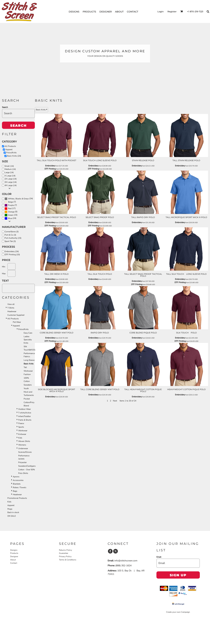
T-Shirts (10, 308)
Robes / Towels (19, 487)
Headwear (11, 311)
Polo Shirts (23, 473)
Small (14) (9, 166)
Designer (14, 556)
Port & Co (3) (10, 235)
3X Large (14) (11, 182)
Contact (13, 563)
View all (11, 304)
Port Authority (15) (13, 238)
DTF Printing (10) (12, 254)
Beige (10, 202)
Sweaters (28, 385)
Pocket (27, 398)
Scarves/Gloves (25, 452)
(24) (19, 198)
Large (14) (9, 172)
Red (10, 208)
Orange (11, 211)
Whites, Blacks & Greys (18, 198)
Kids (20, 437)
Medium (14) (10, 169)
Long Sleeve (29, 360)
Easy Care (28, 333)
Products (14, 553)
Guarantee (63, 553)
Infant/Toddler (24, 416)
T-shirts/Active (24, 412)
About (13, 559)
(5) (11, 211)
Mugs (9, 509)
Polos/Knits (11, 152)
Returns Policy (65, 550)
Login (160, 11)
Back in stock (13, 512)
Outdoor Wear (24, 409)
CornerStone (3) (12, 231)
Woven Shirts (24, 441)
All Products (10, 146)
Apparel (8, 149)
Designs (13, 550)
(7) (10, 202)
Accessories (18, 480)
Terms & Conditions (67, 559)
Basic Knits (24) (14, 156)
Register (171, 11)
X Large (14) (10, 175)
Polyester (22, 462)
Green (10, 215)
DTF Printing (50, 169)
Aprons (16, 476)
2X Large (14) (11, 179)
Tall (25, 367)
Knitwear (22, 434)
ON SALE (11, 516)
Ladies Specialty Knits (28, 339)
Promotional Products (17, 498)
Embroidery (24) (12, 251)
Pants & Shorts (24, 420)
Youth (26, 388)
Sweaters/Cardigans (27, 466)
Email (158, 557)
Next (115, 400)
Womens (22, 445)
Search (5, 107)
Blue (10, 218)
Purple (11, 205)
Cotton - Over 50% (26, 469)
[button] (181, 11)
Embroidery (50, 165)
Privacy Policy (65, 556)
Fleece (21, 423)
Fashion (27, 374)
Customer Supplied (15, 315)
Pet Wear (17, 322)
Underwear (23, 448)
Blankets (17, 484)
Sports (21, 427)
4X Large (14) (11, 185)
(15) (11, 215)
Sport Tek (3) (10, 241)
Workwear (28, 371)
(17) (10, 208)
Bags (15, 491)
